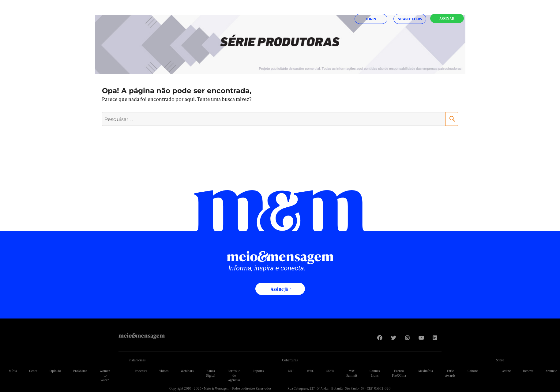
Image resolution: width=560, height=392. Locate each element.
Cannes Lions (375, 373)
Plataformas (137, 360)
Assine (506, 371)
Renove (528, 371)
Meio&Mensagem (141, 336)
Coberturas (290, 360)
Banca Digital (210, 373)
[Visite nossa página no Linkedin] (434, 337)
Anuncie (551, 371)
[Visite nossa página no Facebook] (379, 337)
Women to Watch (105, 375)
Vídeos (163, 371)
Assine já (279, 289)
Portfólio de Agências (233, 375)
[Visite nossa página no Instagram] (407, 337)
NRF (291, 371)
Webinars (187, 371)
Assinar (446, 18)
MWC (310, 371)
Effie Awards (450, 373)
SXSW (330, 371)
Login (371, 19)
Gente (33, 371)
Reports (258, 371)
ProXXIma (80, 371)
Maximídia (425, 371)
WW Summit (351, 373)
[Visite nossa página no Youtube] (421, 337)
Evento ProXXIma (399, 373)
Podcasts (141, 371)
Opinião (55, 371)
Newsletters (410, 19)
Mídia (13, 371)
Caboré (473, 371)
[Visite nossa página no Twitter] (393, 337)
